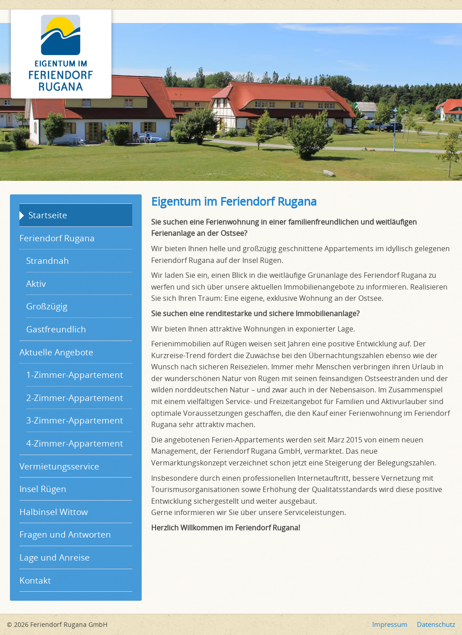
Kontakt (35, 580)
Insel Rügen (42, 489)
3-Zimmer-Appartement (74, 420)
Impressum (389, 624)
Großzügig (46, 306)
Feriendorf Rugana (57, 238)
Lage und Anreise (54, 557)
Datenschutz (436, 624)
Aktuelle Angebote (56, 352)
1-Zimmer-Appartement (74, 374)
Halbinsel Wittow (53, 512)
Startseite (47, 215)
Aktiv (36, 283)
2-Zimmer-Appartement (74, 397)
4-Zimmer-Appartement (74, 443)
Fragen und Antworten (65, 534)
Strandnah (47, 260)
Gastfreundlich (56, 329)
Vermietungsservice (59, 466)
